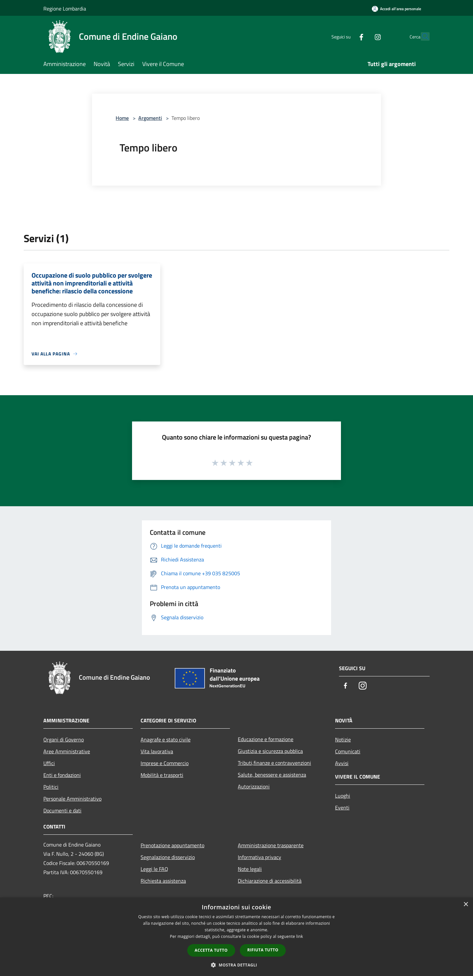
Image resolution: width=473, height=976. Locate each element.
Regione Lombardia (64, 8)
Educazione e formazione (265, 739)
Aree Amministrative (66, 751)
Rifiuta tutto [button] (263, 950)
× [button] (465, 904)
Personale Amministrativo (72, 799)
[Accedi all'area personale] (396, 8)
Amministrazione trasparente (271, 845)
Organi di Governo (63, 739)
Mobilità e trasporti (162, 775)
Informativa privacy (259, 857)
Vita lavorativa (157, 751)
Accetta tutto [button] (211, 950)
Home (122, 118)
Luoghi (342, 796)
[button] (236, 965)
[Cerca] (422, 36)
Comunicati (347, 751)
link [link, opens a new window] (299, 936)
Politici (50, 787)
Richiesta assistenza (163, 881)
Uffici (49, 763)
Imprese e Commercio (165, 763)
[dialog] (236, 936)
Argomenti (150, 118)
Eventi (342, 807)
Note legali (250, 869)
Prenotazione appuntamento (172, 845)
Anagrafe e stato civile (166, 739)
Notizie (343, 739)
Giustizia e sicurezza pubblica (270, 751)
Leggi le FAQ (154, 869)
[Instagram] (363, 36)
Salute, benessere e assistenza (272, 775)
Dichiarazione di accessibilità (270, 881)
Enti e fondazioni (62, 775)
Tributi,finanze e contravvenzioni (274, 763)
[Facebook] (346, 36)
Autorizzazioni (254, 786)
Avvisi (342, 763)
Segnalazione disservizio (168, 857)
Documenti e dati (62, 810)
